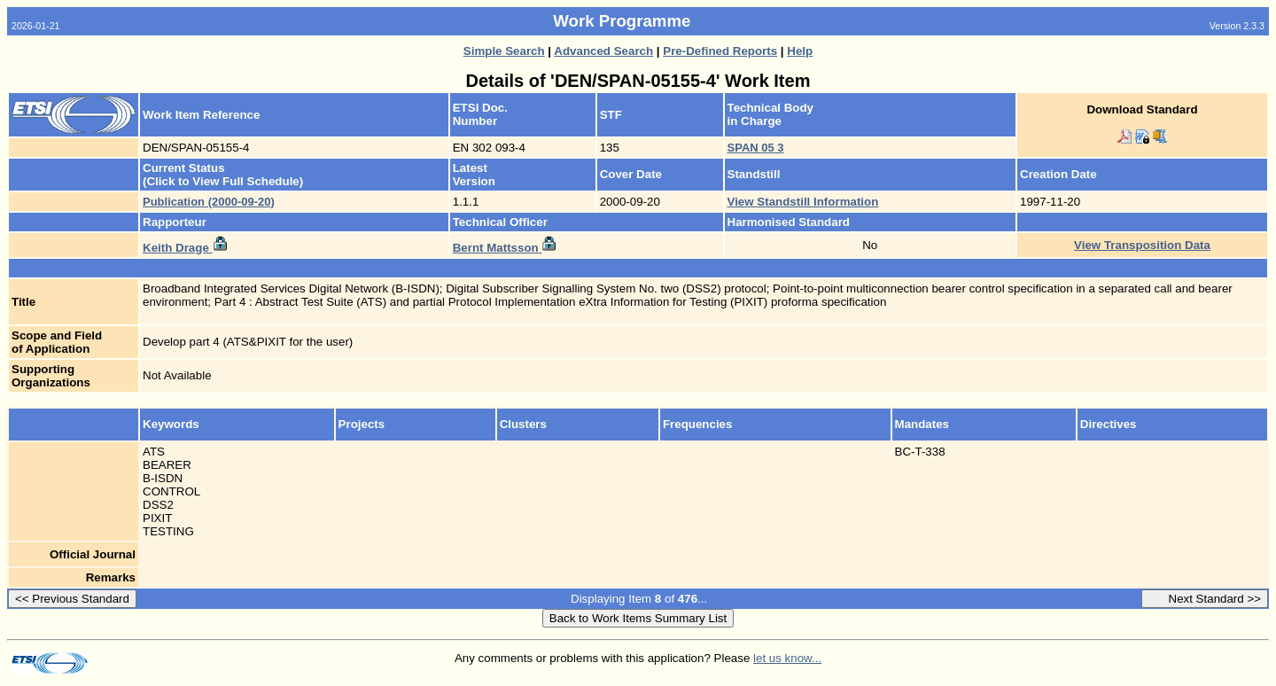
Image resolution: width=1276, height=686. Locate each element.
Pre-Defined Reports (720, 51)
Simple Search (504, 51)
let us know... (787, 658)
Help (800, 51)
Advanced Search (603, 51)
